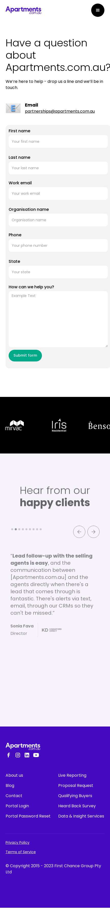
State (14, 261)
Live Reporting (72, 775)
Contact (14, 796)
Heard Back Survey (77, 806)
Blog (10, 785)
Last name (19, 157)
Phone (15, 235)
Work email (20, 183)
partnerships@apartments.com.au (60, 111)
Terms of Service (21, 851)
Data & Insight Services (81, 816)
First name (19, 131)
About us (14, 775)
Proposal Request (75, 785)
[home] (23, 10)
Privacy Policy (17, 842)
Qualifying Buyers (75, 796)
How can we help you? (31, 287)
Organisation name (29, 209)
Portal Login (17, 806)
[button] (97, 10)
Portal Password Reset (28, 816)
